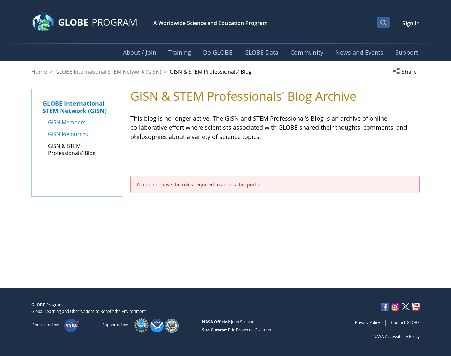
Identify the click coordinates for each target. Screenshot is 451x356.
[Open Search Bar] (383, 22)
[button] (406, 72)
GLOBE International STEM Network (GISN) (108, 71)
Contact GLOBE (405, 322)
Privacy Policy (367, 322)
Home (39, 71)
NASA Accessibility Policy (396, 336)
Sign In (411, 23)
